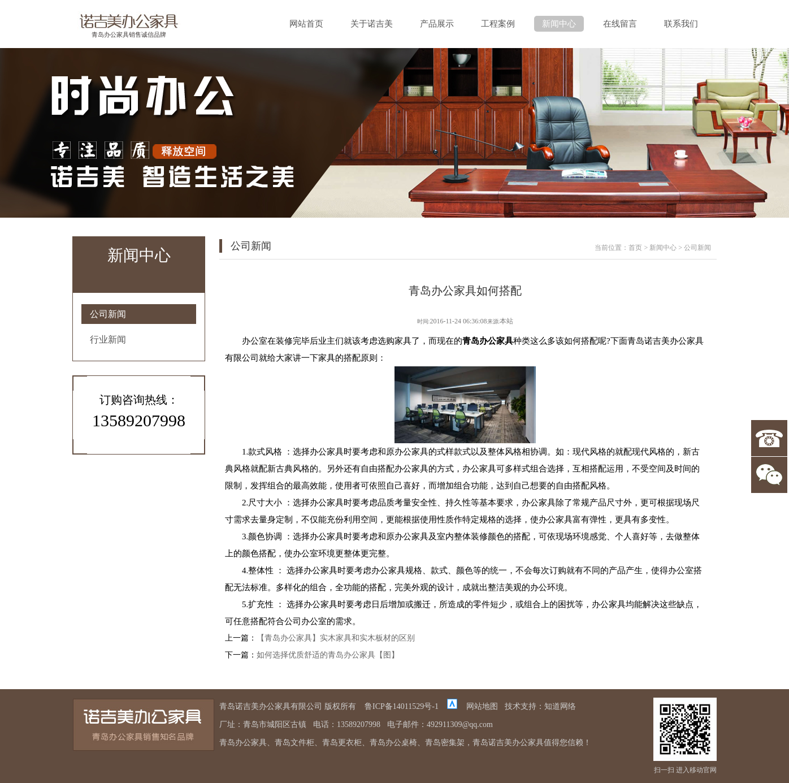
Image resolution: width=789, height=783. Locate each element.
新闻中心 (559, 23)
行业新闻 (108, 339)
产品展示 (437, 23)
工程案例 (498, 23)
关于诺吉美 (371, 23)
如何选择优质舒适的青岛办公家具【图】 (328, 655)
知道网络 (560, 706)
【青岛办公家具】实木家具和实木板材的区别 (336, 638)
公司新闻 (108, 314)
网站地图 (482, 706)
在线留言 (620, 23)
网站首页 (306, 23)
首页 (635, 248)
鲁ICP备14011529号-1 (402, 706)
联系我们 (681, 23)
